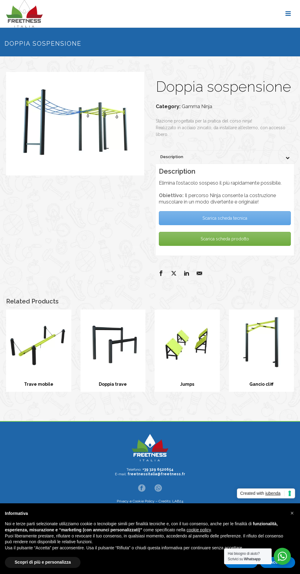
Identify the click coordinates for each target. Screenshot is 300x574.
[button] (292, 513)
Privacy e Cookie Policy (136, 501)
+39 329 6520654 (157, 469)
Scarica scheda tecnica (224, 218)
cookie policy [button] (199, 529)
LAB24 (177, 501)
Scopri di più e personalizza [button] (43, 562)
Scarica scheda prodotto (225, 238)
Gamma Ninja (197, 106)
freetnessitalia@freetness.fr (156, 474)
